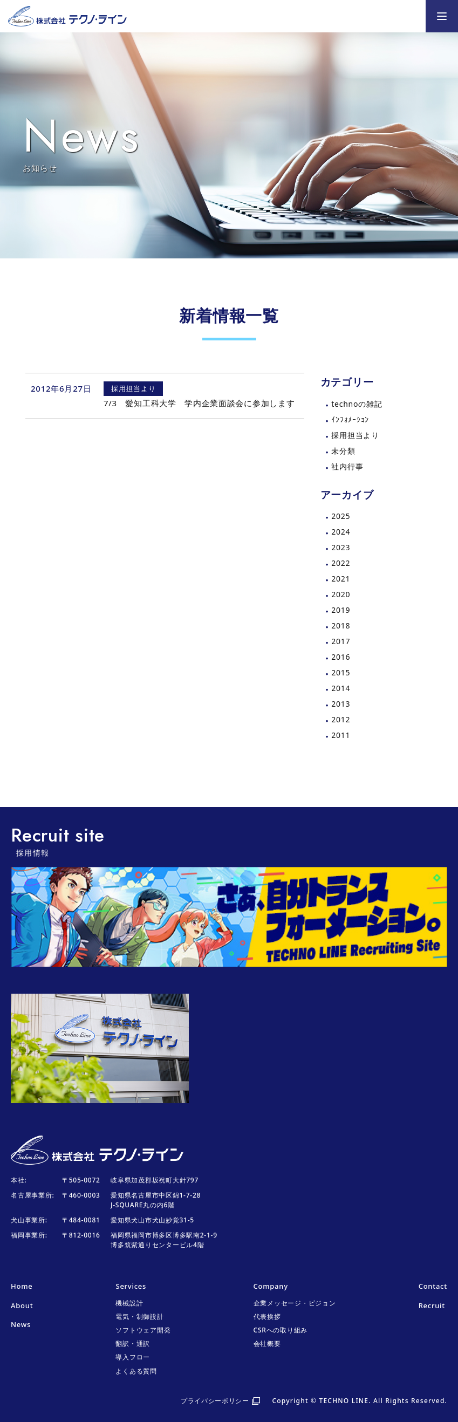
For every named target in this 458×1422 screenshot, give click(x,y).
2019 (340, 610)
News (21, 1324)
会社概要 (267, 1343)
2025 (340, 516)
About (22, 1305)
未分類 (343, 451)
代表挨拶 (267, 1316)
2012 (340, 719)
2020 (340, 594)
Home (21, 1286)
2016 (340, 657)
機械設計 (129, 1303)
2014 (340, 688)
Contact (433, 1286)
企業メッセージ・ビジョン (295, 1303)
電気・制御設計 (139, 1316)
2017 (340, 641)
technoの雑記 (356, 404)
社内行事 (347, 466)
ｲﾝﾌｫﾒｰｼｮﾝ (350, 419)
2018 (340, 625)
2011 (340, 735)
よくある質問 (136, 1371)
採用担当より (355, 435)
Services (130, 1286)
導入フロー (132, 1357)
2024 (340, 532)
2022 (340, 563)
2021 (340, 578)
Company (271, 1286)
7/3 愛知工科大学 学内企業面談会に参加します (200, 403)
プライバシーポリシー (214, 1400)
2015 (340, 672)
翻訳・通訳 (132, 1343)
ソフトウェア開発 (142, 1330)
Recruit (432, 1305)
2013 (340, 704)
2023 (340, 547)
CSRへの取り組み (281, 1330)
